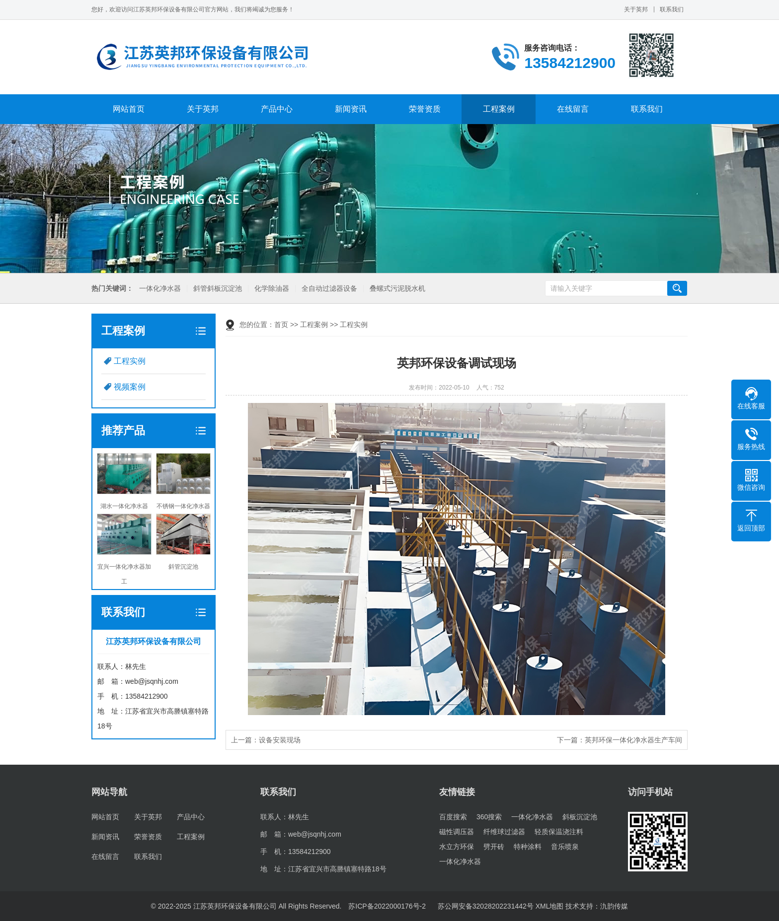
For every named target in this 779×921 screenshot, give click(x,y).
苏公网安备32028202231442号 (485, 906)
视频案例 (130, 387)
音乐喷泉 (565, 847)
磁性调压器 (456, 832)
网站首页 (129, 109)
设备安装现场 (280, 740)
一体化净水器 (160, 288)
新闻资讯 (351, 109)
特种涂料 (528, 847)
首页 (281, 325)
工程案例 (499, 109)
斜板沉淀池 (579, 817)
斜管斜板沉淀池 (217, 288)
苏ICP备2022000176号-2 (387, 906)
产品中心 (277, 109)
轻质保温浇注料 (559, 832)
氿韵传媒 (614, 906)
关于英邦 (636, 9)
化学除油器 (271, 288)
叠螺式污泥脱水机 (397, 288)
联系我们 (672, 9)
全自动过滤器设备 (329, 288)
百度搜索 (453, 817)
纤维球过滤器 (504, 832)
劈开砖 (493, 847)
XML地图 (550, 906)
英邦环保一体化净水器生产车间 (633, 740)
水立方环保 (456, 847)
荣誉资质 (425, 109)
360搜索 (489, 817)
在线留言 (573, 109)
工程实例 (130, 361)
